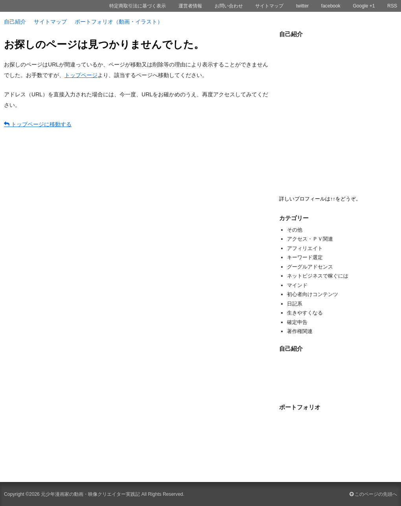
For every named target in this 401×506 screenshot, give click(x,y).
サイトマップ (50, 21)
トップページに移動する (38, 124)
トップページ (80, 75)
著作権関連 (300, 331)
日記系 (294, 304)
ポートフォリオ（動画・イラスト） (119, 21)
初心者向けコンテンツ (312, 294)
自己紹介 (15, 21)
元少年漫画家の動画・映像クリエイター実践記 (90, 494)
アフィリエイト (305, 248)
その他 (294, 230)
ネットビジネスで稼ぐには (317, 276)
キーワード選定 (305, 257)
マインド (297, 285)
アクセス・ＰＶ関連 (310, 239)
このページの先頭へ (373, 494)
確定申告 (297, 322)
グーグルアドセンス (310, 267)
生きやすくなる (305, 313)
